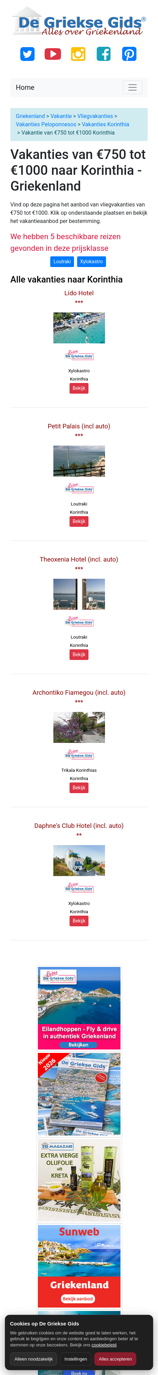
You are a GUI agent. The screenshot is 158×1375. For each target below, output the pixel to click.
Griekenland (30, 116)
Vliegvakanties (95, 116)
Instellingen (75, 1359)
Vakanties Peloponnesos (46, 124)
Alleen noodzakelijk (33, 1359)
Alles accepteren (115, 1359)
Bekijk (79, 388)
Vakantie (61, 116)
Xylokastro (91, 261)
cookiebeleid (104, 1344)
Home (25, 87)
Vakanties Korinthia (105, 124)
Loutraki (62, 261)
